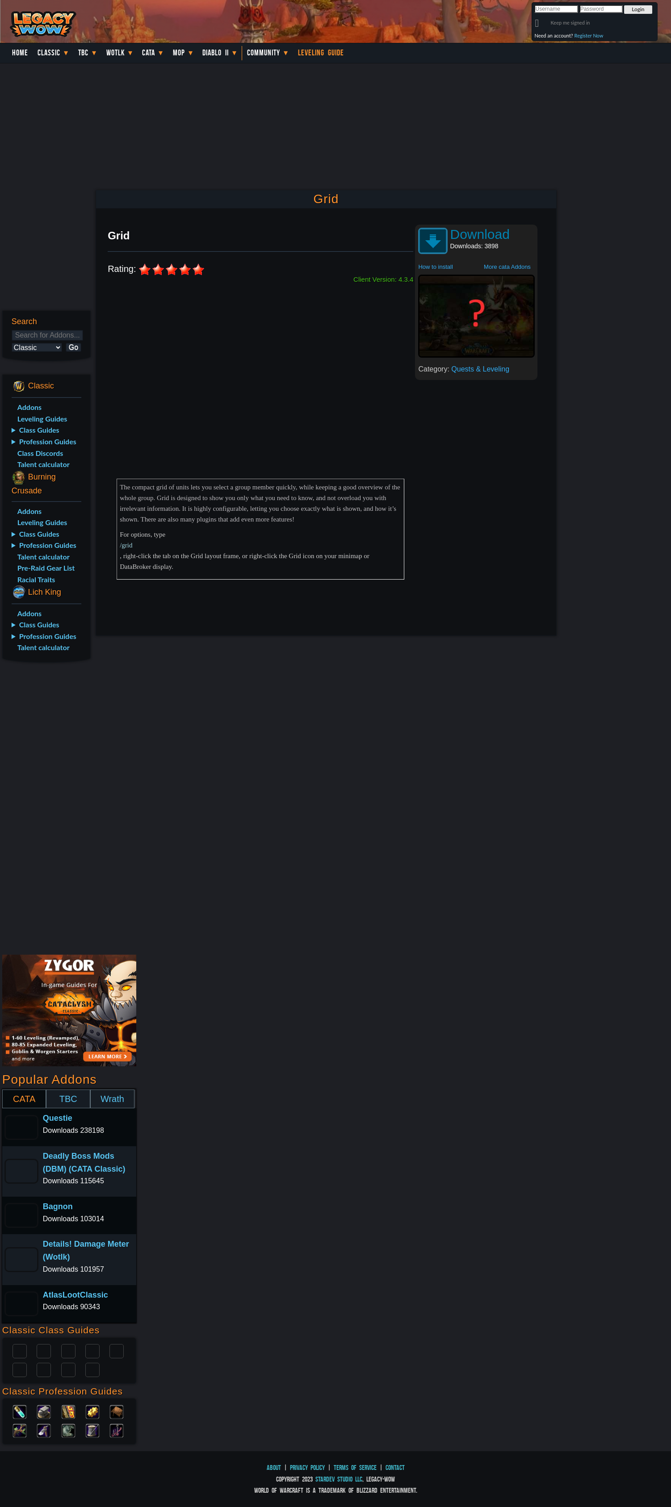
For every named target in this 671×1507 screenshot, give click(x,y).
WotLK (115, 52)
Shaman (68, 1369)
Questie (57, 1118)
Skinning (68, 1430)
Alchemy (19, 1411)
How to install (435, 266)
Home (20, 52)
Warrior (92, 1350)
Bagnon (58, 1206)
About (274, 1467)
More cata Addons (507, 266)
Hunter (92, 1369)
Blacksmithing (43, 1411)
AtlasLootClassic (75, 1294)
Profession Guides (47, 441)
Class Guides (39, 430)
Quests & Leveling (480, 369)
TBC (83, 52)
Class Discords (40, 453)
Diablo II (215, 52)
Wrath (112, 1099)
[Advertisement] (45, 810)
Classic (49, 52)
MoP (179, 52)
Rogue (19, 1369)
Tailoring (92, 1430)
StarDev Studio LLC (338, 1479)
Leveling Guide (321, 52)
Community (263, 52)
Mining (43, 1430)
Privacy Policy (307, 1467)
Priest (68, 1350)
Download (479, 234)
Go (73, 347)
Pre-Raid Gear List (46, 568)
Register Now (589, 35)
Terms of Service (355, 1467)
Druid (43, 1350)
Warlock (116, 1350)
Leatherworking (116, 1411)
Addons (29, 407)
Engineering (92, 1411)
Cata (148, 52)
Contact (395, 1467)
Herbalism (19, 1430)
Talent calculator (43, 464)
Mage (43, 1369)
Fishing (116, 1430)
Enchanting (68, 1411)
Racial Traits (36, 579)
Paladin (19, 1350)
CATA (24, 1099)
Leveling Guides (42, 418)
